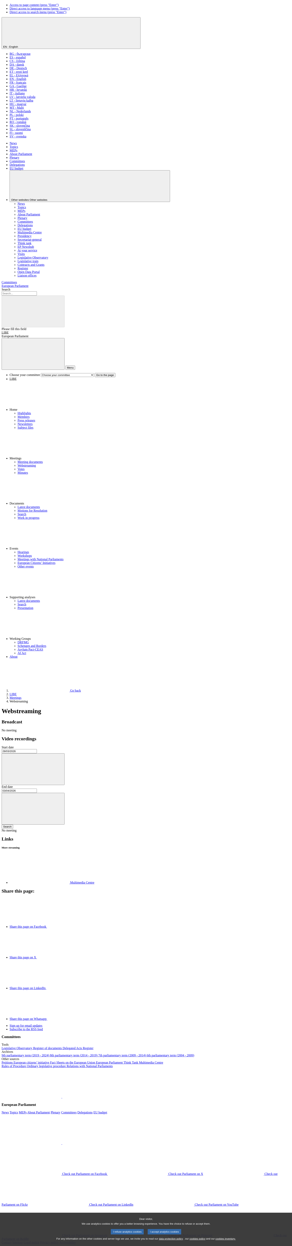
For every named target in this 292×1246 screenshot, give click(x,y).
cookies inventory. (225, 1239)
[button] (150, 396)
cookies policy (197, 1239)
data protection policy (171, 1239)
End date (7, 786)
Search (6, 289)
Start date (8, 747)
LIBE (5, 332)
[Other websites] (90, 186)
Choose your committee (25, 375)
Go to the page (105, 375)
